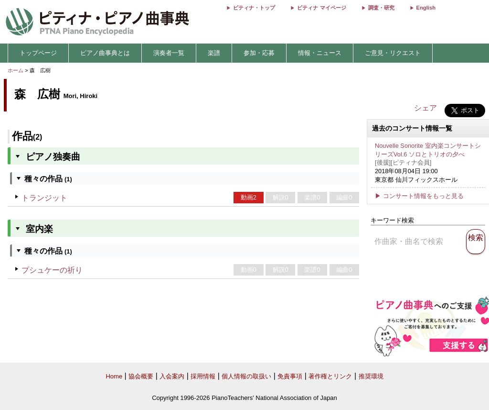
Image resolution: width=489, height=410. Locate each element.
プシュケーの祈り (52, 270)
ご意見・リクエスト (393, 52)
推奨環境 (371, 376)
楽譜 (214, 52)
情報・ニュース (319, 52)
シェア (425, 108)
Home (114, 376)
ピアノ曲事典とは (105, 52)
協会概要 (140, 376)
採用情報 (203, 376)
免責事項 (289, 376)
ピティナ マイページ (321, 8)
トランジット (44, 198)
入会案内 (171, 376)
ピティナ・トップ (254, 8)
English (426, 8)
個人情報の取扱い (246, 376)
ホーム (15, 70)
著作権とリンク (330, 376)
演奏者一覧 (168, 52)
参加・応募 (259, 52)
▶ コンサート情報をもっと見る (419, 195)
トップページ (38, 52)
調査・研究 (381, 8)
